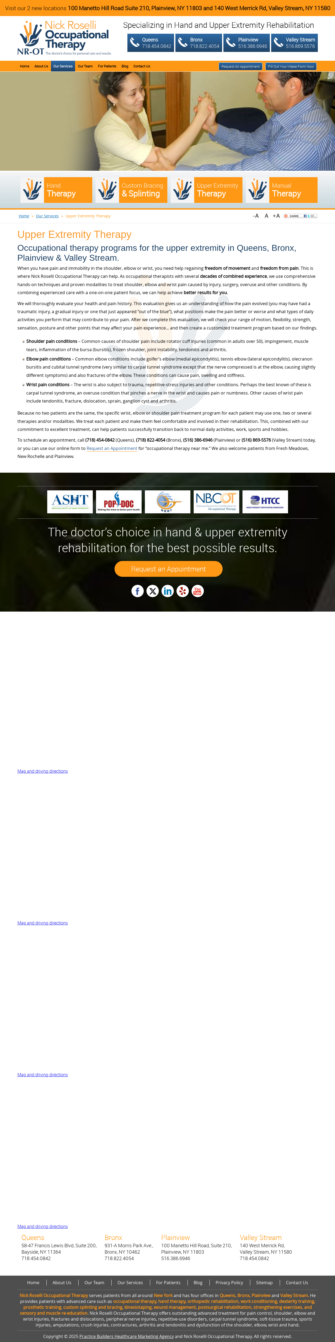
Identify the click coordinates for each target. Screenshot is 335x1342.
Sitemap (264, 1283)
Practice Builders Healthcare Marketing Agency (126, 1336)
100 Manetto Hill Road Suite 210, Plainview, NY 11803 (135, 8)
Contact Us (141, 66)
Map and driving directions (42, 771)
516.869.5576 (300, 46)
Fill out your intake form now (291, 66)
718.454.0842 (156, 46)
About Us (41, 66)
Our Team (85, 66)
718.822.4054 (204, 46)
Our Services (63, 66)
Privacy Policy (229, 1283)
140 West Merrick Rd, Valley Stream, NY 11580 (272, 8)
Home (24, 66)
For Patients (107, 66)
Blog (125, 66)
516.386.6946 (252, 46)
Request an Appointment (241, 66)
